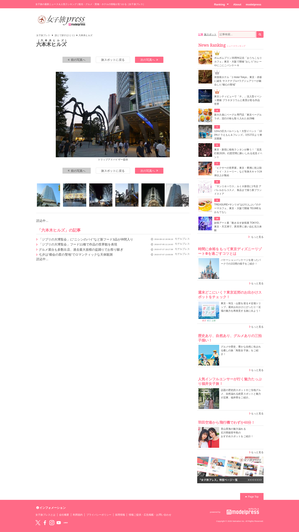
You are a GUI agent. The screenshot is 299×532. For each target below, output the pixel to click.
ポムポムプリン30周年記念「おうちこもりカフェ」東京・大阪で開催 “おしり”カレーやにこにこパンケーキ (238, 61)
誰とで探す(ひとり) (65, 35)
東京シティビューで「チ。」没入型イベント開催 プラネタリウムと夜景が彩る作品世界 (238, 100)
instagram (51, 522)
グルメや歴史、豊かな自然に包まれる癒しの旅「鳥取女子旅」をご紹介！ (241, 350)
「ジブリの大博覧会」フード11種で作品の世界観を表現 (78, 244)
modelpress (253, 4)
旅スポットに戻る (112, 59)
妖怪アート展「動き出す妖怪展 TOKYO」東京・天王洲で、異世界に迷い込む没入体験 (238, 226)
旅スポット (210, 34)
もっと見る (257, 236)
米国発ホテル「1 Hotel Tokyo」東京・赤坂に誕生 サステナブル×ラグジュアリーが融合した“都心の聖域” (238, 81)
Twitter (37, 522)
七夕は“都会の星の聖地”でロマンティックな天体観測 (76, 254)
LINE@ (65, 522)
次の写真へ (149, 59)
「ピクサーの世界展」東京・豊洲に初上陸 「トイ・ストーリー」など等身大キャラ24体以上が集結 (238, 171)
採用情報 (120, 514)
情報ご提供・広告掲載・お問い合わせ (150, 514)
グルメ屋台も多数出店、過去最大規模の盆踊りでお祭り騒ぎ (81, 249)
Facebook (44, 522)
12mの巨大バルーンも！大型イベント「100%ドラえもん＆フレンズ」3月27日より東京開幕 (238, 135)
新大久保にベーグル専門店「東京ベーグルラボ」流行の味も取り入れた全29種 (238, 116)
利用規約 (78, 514)
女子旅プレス (43, 35)
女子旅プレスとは (45, 514)
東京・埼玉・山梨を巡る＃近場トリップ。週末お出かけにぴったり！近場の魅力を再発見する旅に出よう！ (241, 307)
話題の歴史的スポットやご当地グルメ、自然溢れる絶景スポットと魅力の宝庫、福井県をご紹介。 (241, 394)
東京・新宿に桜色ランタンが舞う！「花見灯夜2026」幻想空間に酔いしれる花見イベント (238, 153)
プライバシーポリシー (99, 514)
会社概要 (64, 514)
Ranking (221, 4)
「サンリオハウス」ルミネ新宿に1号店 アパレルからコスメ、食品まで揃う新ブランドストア (238, 190)
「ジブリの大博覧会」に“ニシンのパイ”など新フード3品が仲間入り (86, 239)
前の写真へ (77, 59)
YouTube (58, 522)
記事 (200, 34)
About (237, 4)
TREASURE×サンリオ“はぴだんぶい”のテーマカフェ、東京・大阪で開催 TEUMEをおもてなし (237, 208)
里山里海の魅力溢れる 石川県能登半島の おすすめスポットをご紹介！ (237, 432)
